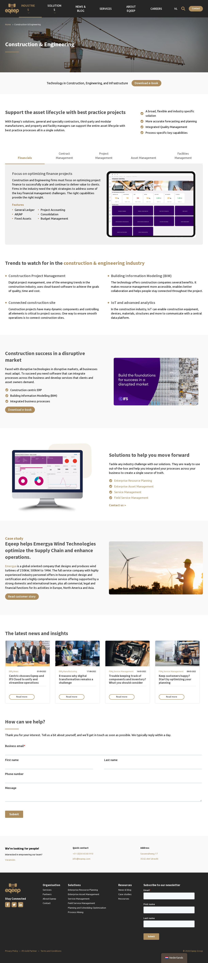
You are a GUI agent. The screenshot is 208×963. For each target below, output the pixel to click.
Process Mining (75, 912)
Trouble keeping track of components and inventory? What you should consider (127, 679)
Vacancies (10, 859)
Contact (196, 8)
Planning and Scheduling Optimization (87, 907)
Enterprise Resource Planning (133, 480)
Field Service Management (131, 497)
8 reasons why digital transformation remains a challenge (76, 679)
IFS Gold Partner (29, 951)
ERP (10, 671)
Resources (123, 898)
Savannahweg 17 (149, 853)
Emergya (11, 566)
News (15, 671)
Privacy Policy (11, 951)
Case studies (125, 894)
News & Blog (118, 8)
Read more (21, 696)
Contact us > (117, 505)
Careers (164, 8)
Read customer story (22, 596)
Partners (47, 894)
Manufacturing (70, 671)
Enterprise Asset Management (134, 486)
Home (8, 24)
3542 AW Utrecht (149, 858)
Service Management (127, 492)
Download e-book (146, 83)
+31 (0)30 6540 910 (83, 853)
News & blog (124, 889)
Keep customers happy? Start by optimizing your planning (175, 679)
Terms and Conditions (51, 951)
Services (133, 8)
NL (176, 8)
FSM (111, 671)
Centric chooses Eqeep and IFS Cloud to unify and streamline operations (26, 679)
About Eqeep (149, 8)
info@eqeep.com (81, 858)
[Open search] (183, 8)
